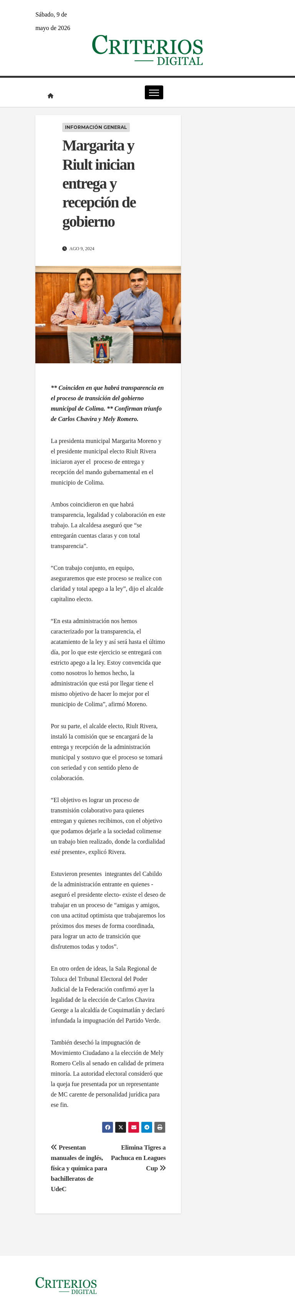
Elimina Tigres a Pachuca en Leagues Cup (138, 1158)
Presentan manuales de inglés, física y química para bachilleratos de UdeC (79, 1168)
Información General (96, 127)
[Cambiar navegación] (154, 92)
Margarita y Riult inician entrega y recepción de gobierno (99, 183)
